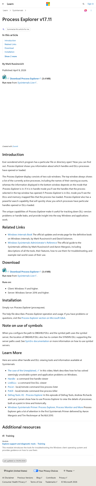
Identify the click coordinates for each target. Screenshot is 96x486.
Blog (38, 477)
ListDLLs (12, 382)
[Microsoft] (48, 4)
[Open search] (83, 4)
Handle (11, 378)
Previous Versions (25, 477)
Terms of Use (36, 481)
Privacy (62, 477)
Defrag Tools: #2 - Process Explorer (25, 394)
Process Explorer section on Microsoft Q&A (43, 317)
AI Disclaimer (8, 477)
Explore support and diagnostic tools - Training (23, 443)
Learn (5, 10)
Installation (9, 51)
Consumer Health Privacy (13, 481)
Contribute (51, 477)
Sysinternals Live (26, 82)
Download (9, 48)
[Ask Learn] (86, 10)
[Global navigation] (3, 4)
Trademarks (50, 481)
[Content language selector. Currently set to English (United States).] (15, 471)
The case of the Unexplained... (22, 370)
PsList (11, 386)
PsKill (10, 390)
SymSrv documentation (37, 341)
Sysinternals (17, 10)
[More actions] (91, 10)
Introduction (10, 40)
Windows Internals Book (20, 234)
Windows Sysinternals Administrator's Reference (32, 242)
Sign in (91, 3)
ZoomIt (15, 146)
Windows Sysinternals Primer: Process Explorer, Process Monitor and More (45, 407)
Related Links (10, 44)
